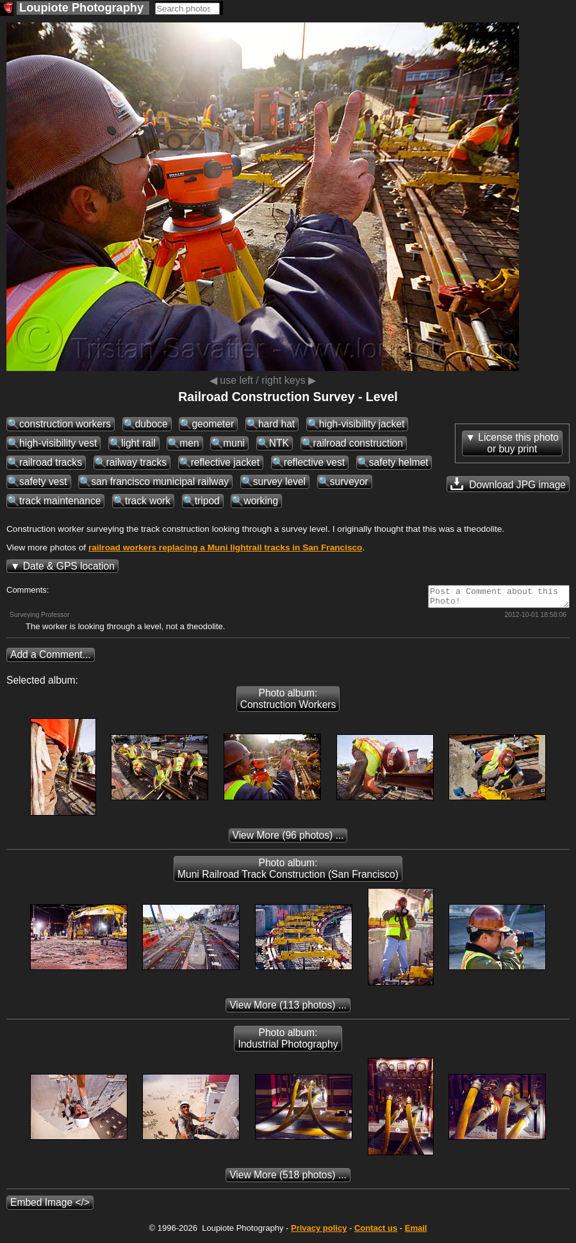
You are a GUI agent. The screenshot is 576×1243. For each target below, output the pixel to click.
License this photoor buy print (518, 443)
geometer (213, 423)
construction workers (65, 423)
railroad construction (358, 443)
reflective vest (314, 462)
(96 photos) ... (288, 839)
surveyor (349, 481)
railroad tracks (50, 462)
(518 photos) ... (288, 1178)
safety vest (43, 481)
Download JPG (508, 483)
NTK (279, 443)
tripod (207, 500)
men (189, 443)
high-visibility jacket (361, 423)
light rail (138, 443)
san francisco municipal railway (160, 481)
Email (416, 1232)
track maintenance (60, 500)
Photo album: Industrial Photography (288, 1042)
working (260, 500)
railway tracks (136, 462)
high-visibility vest (58, 443)
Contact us (375, 1232)
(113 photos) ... (288, 1008)
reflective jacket (225, 462)
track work (147, 500)
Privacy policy (319, 1232)
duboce (151, 423)
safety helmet (399, 462)
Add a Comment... (50, 658)
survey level (279, 481)
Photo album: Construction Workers (288, 702)
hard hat (276, 423)
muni (234, 443)
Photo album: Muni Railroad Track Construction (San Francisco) (288, 872)
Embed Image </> (50, 1206)
